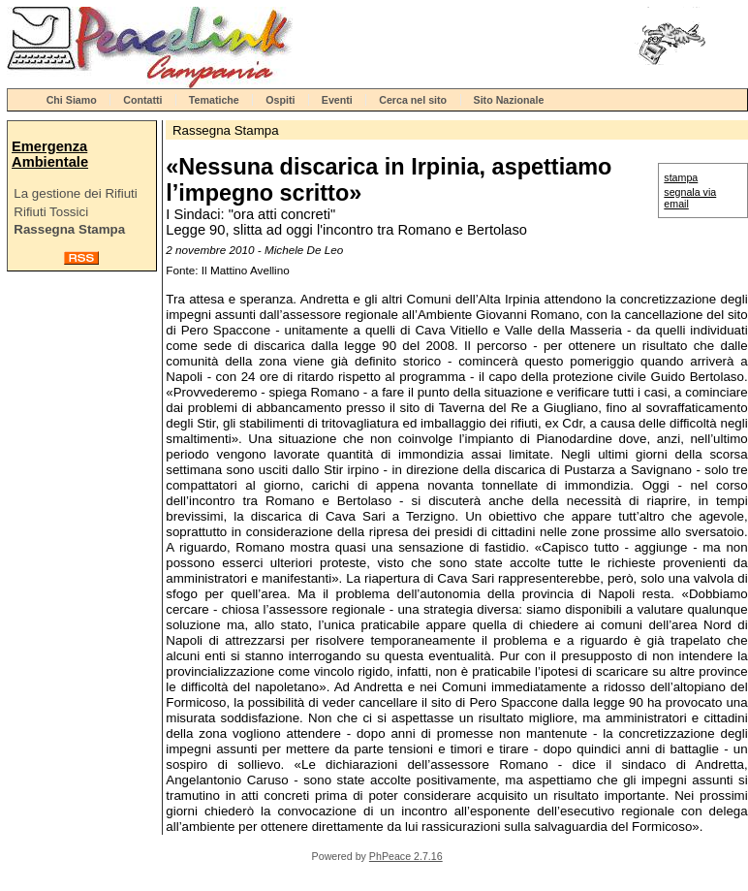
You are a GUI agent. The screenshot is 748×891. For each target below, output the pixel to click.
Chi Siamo (72, 100)
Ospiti (280, 100)
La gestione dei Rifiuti (75, 193)
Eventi (337, 100)
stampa (681, 177)
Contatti (142, 100)
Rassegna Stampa (69, 229)
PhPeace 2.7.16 (406, 856)
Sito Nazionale (509, 100)
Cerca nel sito (413, 100)
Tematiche (214, 100)
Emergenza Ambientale (50, 154)
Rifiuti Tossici (51, 212)
